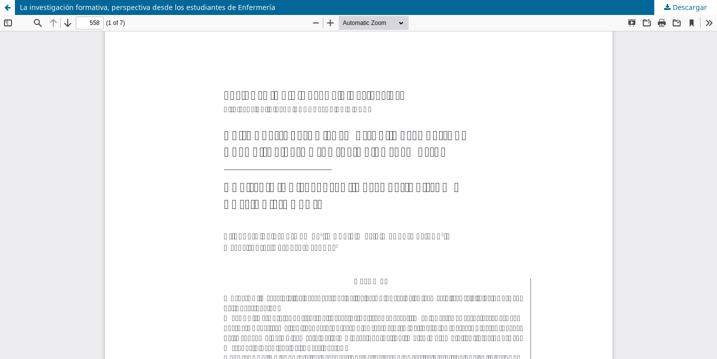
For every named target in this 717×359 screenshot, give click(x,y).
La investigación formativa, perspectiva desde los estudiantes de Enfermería (147, 7)
